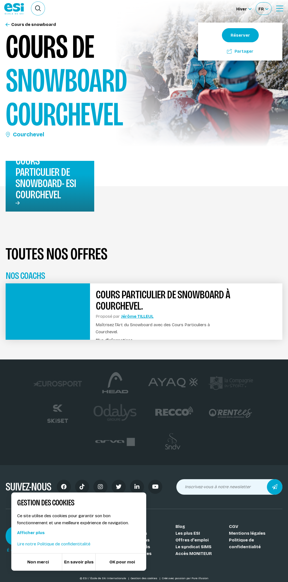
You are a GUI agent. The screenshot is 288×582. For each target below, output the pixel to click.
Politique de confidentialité (245, 543)
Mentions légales (247, 533)
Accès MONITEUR (194, 553)
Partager (240, 51)
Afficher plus (31, 532)
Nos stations (136, 540)
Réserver (240, 35)
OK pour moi (122, 562)
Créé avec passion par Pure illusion (185, 578)
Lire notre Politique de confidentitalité (53, 544)
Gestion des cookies (144, 578)
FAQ (126, 560)
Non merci (38, 562)
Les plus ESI (188, 533)
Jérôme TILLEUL (137, 316)
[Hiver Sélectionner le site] (243, 8)
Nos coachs (134, 533)
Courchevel (25, 134)
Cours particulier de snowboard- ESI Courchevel (45, 177)
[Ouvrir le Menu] (279, 8)
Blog (180, 526)
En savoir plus (79, 562)
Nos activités (136, 546)
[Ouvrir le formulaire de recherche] (38, 8)
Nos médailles (137, 553)
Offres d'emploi (192, 540)
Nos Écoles (133, 526)
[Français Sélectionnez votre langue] (263, 8)
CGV (233, 526)
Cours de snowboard (31, 25)
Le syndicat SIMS (194, 546)
